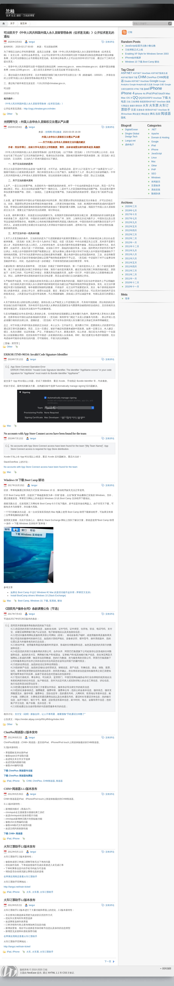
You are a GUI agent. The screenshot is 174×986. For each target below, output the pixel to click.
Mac (9, 426)
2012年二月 (131, 238)
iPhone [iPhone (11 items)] (156, 88)
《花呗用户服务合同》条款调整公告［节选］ (32, 608)
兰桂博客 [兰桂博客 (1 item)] (135, 101)
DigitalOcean (131, 129)
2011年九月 (131, 250)
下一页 (107, 961)
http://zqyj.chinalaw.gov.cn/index (40, 108)
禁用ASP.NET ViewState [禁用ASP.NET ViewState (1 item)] (156, 110)
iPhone (16, 781)
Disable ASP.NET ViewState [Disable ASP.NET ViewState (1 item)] (136, 81)
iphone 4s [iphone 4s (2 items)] (140, 93)
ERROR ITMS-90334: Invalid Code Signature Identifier (36, 354)
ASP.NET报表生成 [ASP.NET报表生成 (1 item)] (159, 73)
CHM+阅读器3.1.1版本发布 (20, 788)
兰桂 (10, 11)
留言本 (23, 23)
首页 (4, 23)
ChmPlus (37, 781)
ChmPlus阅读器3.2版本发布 (21, 732)
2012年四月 (131, 230)
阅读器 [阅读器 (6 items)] (166, 113)
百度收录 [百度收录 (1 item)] (140, 110)
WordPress (9, 971)
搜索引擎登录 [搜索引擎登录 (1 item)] (136, 106)
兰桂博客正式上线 (134, 49)
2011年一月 (131, 278)
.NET (153, 129)
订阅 (130, 32)
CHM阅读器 (49, 781)
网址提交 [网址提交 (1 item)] (137, 114)
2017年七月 (131, 218)
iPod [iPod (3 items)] (149, 93)
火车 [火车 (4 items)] (146, 105)
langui (32, 42)
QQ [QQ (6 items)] (135, 97)
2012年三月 (131, 234)
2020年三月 (131, 206)
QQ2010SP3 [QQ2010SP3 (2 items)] (145, 97)
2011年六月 (131, 258)
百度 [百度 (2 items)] (133, 109)
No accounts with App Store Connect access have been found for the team (45, 433)
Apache (155, 133)
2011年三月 (131, 270)
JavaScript (156, 153)
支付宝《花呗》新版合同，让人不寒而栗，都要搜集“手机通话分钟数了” (50, 714)
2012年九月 (131, 222)
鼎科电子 (129, 144)
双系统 (52, 600)
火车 (28, 892)
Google (155, 141)
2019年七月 (131, 210)
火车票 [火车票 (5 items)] (154, 105)
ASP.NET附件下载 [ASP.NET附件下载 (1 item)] (129, 77)
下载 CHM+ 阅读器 (13, 833)
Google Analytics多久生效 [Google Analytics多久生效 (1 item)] (141, 84)
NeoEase (31, 972)
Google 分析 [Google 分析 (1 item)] (158, 84)
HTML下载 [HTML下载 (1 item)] (138, 89)
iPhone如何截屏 (133, 57)
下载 (46, 600)
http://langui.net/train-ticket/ (17, 887)
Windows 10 (36, 600)
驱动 (59, 600)
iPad (9, 781)
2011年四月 (131, 266)
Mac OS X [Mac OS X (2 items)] (126, 97)
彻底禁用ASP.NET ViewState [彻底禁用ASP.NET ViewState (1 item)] (153, 101)
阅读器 (59, 781)
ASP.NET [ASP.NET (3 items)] (126, 72)
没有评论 (109, 42)
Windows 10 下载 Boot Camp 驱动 (24, 480)
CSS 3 (65, 972)
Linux (154, 157)
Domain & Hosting (160, 137)
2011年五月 (131, 262)
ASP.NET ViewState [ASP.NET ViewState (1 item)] (142, 73)
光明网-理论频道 (53, 132)
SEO (153, 173)
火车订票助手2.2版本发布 (19, 900)
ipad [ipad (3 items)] (146, 88)
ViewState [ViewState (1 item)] (157, 98)
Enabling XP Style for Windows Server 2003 (147, 53)
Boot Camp (23, 600)
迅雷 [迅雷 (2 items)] (157, 113)
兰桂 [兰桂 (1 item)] (128, 101)
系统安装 (155, 189)
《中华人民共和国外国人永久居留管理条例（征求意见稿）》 (34, 103)
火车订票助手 (46, 892)
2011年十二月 (132, 246)
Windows (155, 177)
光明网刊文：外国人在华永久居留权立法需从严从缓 (36, 121)
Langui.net (130, 140)
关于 (12, 23)
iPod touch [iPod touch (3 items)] (158, 93)
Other (9, 114)
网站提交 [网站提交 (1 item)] (145, 114)
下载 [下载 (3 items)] (165, 97)
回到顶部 (166, 968)
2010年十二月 (132, 282)
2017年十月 (131, 214)
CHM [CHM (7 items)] (142, 77)
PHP (153, 169)
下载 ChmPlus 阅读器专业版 (18, 770)
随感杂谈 (155, 193)
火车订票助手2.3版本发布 (19, 846)
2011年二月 (131, 274)
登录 (127, 298)
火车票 (35, 892)
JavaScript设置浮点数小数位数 (140, 45)
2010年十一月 (132, 286)
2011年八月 (131, 254)
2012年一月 (131, 242)
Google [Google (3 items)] (154, 80)
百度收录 (155, 185)
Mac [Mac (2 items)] (168, 93)
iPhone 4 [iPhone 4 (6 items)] (127, 93)
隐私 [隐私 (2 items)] (123, 117)
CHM (28, 781)
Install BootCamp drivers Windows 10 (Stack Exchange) (38, 595)
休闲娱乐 (155, 181)
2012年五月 (131, 226)
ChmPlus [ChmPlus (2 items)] (151, 77)
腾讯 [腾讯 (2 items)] (152, 113)
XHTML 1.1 (53, 972)
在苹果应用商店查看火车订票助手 (20, 876)
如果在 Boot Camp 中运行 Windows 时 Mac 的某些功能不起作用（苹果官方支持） (51, 592)
